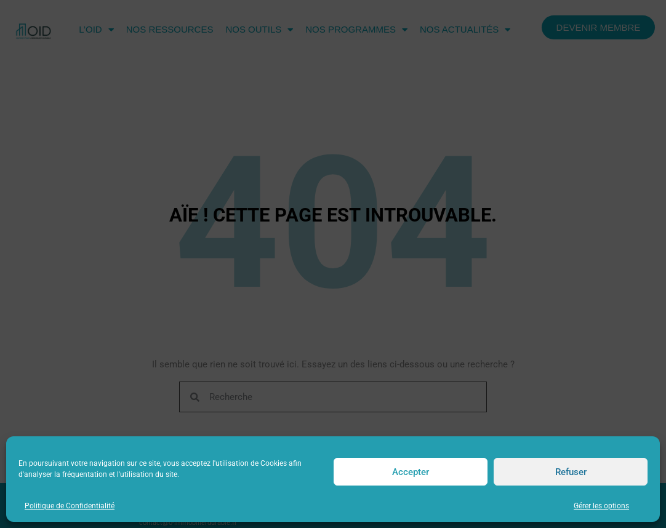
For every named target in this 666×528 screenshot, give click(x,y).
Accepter (410, 472)
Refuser (571, 472)
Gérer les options (601, 506)
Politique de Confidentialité (69, 506)
